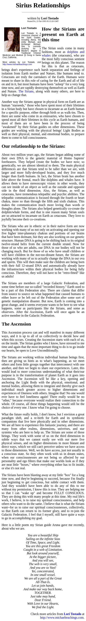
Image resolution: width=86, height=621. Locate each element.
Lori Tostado (73, 614)
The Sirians (25, 91)
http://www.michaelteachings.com (17, 64)
